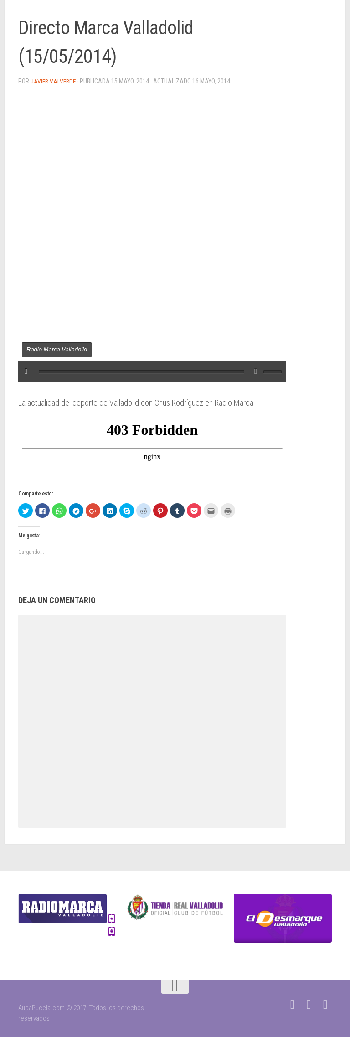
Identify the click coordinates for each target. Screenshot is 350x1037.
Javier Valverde (54, 81)
